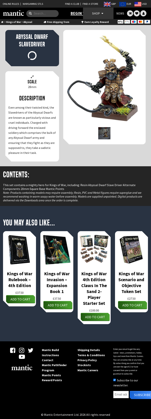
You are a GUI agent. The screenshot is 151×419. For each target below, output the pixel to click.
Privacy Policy (87, 360)
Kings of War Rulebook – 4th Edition (19, 279)
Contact (47, 360)
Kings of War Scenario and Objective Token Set (131, 282)
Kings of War (13, 21)
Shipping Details (88, 350)
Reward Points (52, 380)
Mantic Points (51, 375)
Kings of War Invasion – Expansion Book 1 (57, 282)
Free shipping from (56, 21)
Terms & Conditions (91, 355)
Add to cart (20, 299)
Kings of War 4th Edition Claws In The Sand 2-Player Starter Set (94, 288)
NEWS (120, 13)
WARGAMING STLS (33, 4)
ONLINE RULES (11, 4)
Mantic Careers (87, 370)
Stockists (84, 365)
